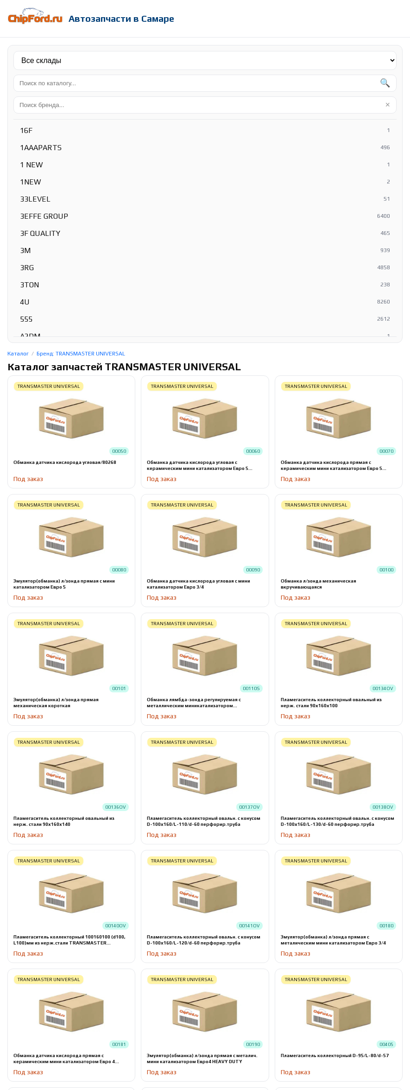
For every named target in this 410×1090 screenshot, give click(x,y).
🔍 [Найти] (385, 83)
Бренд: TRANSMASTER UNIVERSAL (81, 353)
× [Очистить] (387, 104)
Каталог (18, 353)
